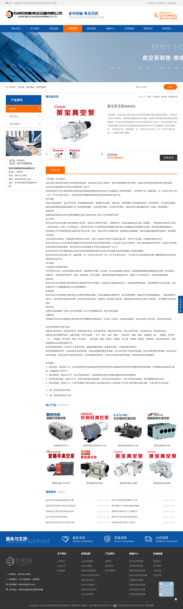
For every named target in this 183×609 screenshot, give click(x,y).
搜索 (170, 87)
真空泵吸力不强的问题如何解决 (126, 506)
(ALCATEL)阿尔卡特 (90, 575)
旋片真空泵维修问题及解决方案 (60, 500)
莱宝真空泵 (173, 97)
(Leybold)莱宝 (87, 561)
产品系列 (150, 3)
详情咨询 (168, 157)
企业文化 (61, 566)
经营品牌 (53, 28)
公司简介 (61, 561)
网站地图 (172, 3)
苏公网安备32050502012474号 (130, 605)
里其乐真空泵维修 (137, 589)
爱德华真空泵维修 (137, 570)
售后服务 (61, 570)
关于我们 (34, 28)
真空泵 (21, 87)
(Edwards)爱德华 (88, 570)
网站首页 (16, 28)
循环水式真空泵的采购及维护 (125, 517)
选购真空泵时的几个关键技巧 (125, 511)
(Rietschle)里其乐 (89, 589)
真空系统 (91, 28)
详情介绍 (55, 170)
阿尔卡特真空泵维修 (138, 575)
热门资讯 (157, 566)
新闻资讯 (148, 28)
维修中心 (110, 28)
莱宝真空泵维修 (136, 561)
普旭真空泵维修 (136, 566)
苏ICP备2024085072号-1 (100, 605)
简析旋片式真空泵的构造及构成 (60, 511)
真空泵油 (30, 87)
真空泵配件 (41, 87)
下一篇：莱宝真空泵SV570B (58, 395)
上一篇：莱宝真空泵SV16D (58, 390)
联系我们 (161, 3)
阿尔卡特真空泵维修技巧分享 (125, 500)
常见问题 (157, 575)
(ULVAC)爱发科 (88, 585)
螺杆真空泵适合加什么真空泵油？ (61, 522)
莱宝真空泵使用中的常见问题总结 (61, 506)
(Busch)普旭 (86, 566)
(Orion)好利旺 (87, 594)
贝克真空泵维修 (136, 580)
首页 (149, 97)
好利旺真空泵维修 (137, 594)
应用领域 (129, 28)
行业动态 (157, 570)
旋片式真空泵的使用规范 (57, 517)
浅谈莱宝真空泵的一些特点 (124, 522)
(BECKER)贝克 (88, 580)
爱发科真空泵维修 (137, 585)
